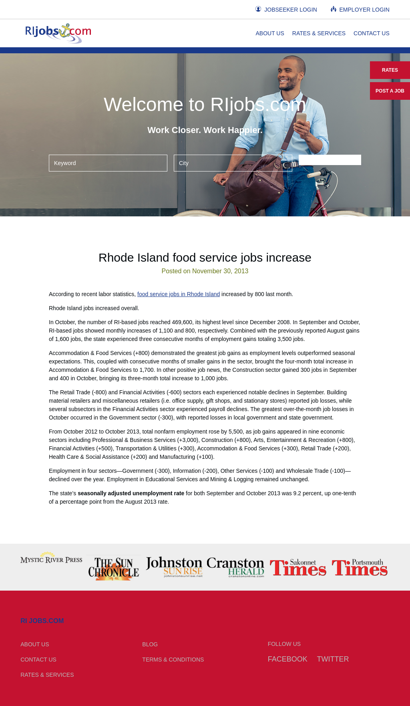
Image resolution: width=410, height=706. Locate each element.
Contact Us (372, 33)
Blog (150, 644)
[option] (51, 557)
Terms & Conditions (173, 659)
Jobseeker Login (286, 9)
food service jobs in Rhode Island (178, 294)
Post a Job (390, 91)
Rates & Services (319, 33)
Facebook (288, 659)
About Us (269, 33)
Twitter (333, 659)
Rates (390, 70)
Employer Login (360, 9)
